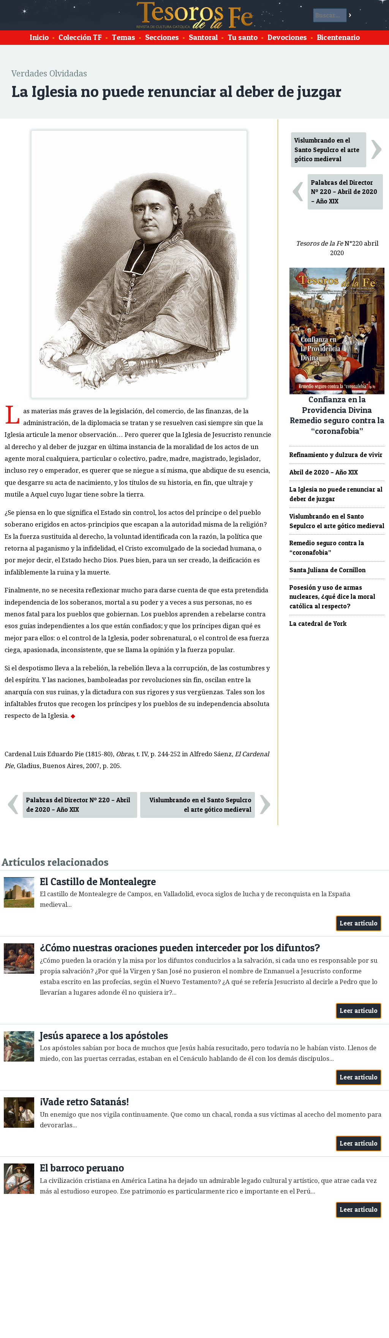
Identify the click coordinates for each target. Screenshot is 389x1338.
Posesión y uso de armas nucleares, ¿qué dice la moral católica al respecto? (332, 597)
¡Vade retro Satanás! (84, 1101)
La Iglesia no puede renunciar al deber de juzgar (336, 494)
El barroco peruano (82, 1168)
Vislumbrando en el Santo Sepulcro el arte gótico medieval (200, 804)
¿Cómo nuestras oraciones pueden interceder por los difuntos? (180, 947)
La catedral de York (317, 623)
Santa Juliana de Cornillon (327, 570)
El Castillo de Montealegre (98, 881)
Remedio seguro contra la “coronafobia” (326, 547)
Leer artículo (359, 923)
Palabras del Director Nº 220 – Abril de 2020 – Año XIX (78, 804)
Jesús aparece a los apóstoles (104, 1035)
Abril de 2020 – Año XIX (323, 472)
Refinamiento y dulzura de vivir (336, 455)
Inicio (39, 37)
